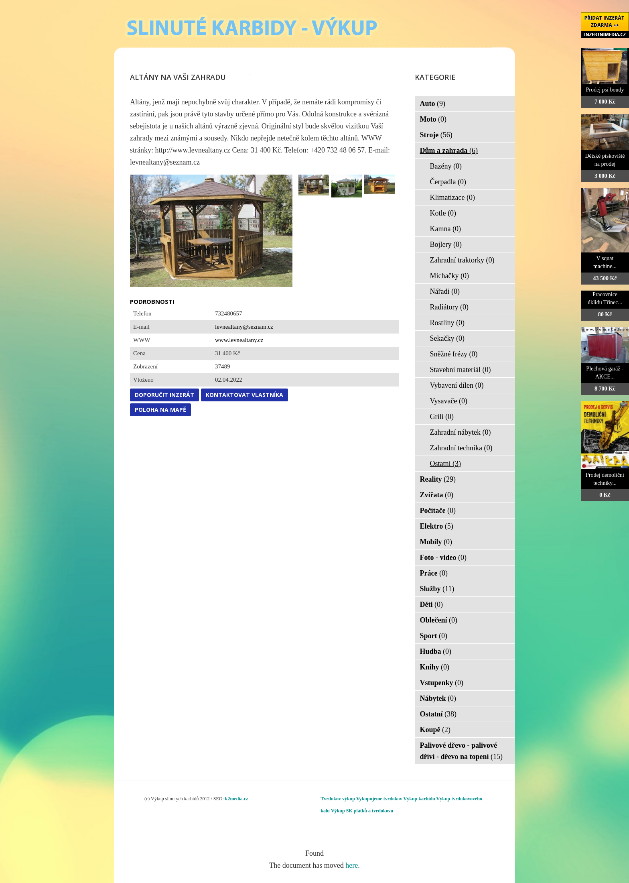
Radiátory (449, 307)
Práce (434, 573)
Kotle (443, 213)
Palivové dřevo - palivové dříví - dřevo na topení (461, 751)
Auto (433, 104)
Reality (438, 479)
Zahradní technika (461, 448)
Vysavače (448, 401)
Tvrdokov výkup (338, 799)
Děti (431, 604)
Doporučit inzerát (164, 395)
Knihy (435, 667)
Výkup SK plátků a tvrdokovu (362, 811)
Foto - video (443, 557)
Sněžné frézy (454, 354)
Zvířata (437, 495)
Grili (442, 417)
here (351, 865)
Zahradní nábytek (460, 432)
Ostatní (445, 464)
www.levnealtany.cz (239, 340)
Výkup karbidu (419, 799)
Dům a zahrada (449, 150)
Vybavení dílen (457, 385)
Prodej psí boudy (605, 90)
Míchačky (449, 276)
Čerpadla (448, 182)
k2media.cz (236, 799)
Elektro (436, 526)
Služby (437, 589)
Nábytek (438, 698)
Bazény (446, 166)
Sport (434, 636)
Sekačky (447, 338)
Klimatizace (452, 197)
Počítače (438, 511)
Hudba (436, 651)
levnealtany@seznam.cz (244, 326)
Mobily (436, 542)
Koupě (435, 730)
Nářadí (445, 291)
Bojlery (446, 244)
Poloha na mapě (160, 409)
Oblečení (439, 620)
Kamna (445, 229)
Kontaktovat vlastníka (244, 395)
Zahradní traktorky (462, 260)
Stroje (436, 135)
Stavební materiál (460, 370)
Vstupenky (442, 683)
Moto (433, 119)
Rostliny (447, 323)
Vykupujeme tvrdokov (379, 799)
